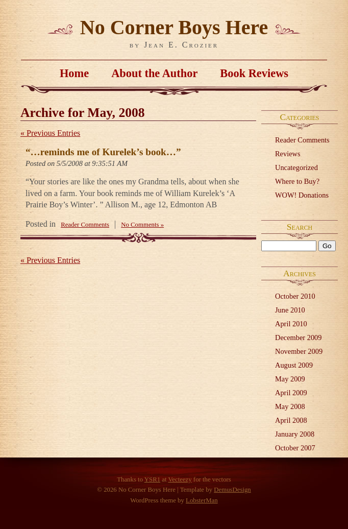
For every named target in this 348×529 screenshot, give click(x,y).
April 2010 (291, 324)
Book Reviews (254, 73)
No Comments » (142, 224)
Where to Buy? (297, 181)
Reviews (288, 154)
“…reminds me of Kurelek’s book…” (103, 152)
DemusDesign (232, 489)
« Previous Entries (50, 133)
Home (74, 73)
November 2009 (298, 351)
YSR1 (152, 479)
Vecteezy (179, 479)
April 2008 (291, 420)
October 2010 (295, 296)
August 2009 (294, 365)
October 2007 (295, 448)
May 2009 (290, 379)
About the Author (154, 73)
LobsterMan (202, 500)
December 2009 (298, 337)
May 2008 (290, 406)
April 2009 (291, 393)
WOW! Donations (302, 195)
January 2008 (294, 434)
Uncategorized (296, 167)
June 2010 (290, 310)
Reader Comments (302, 140)
